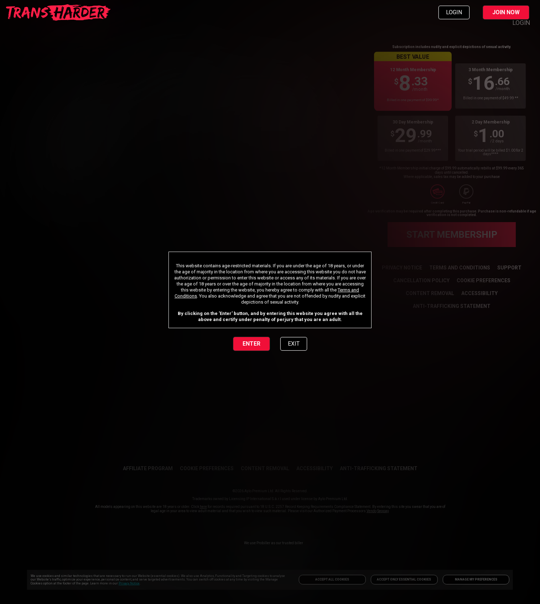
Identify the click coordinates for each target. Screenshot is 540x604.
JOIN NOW (506, 12)
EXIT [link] (294, 343)
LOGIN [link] (454, 12)
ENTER (251, 343)
